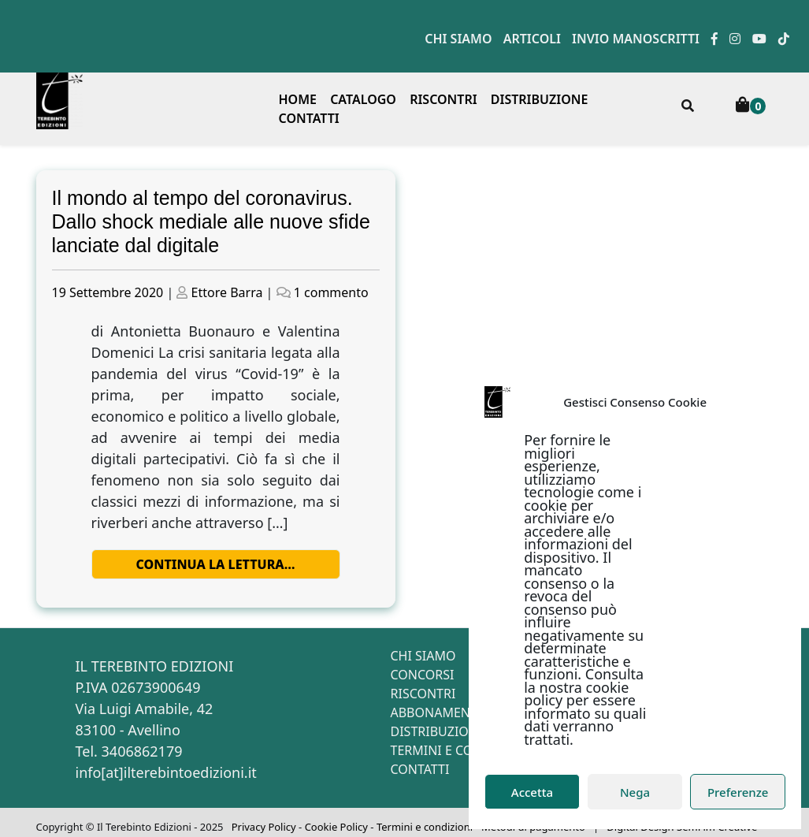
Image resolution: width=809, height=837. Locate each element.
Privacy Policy (264, 827)
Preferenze (738, 792)
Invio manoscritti (636, 38)
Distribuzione (539, 99)
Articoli (532, 38)
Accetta (532, 792)
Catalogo (363, 99)
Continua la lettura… (215, 564)
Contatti (309, 118)
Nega (635, 792)
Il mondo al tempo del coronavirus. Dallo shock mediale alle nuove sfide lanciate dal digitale (211, 221)
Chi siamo (458, 38)
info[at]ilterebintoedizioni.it (166, 772)
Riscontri (443, 99)
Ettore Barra (227, 292)
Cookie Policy (336, 827)
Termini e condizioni (461, 750)
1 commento (331, 292)
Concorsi (423, 674)
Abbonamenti (436, 712)
